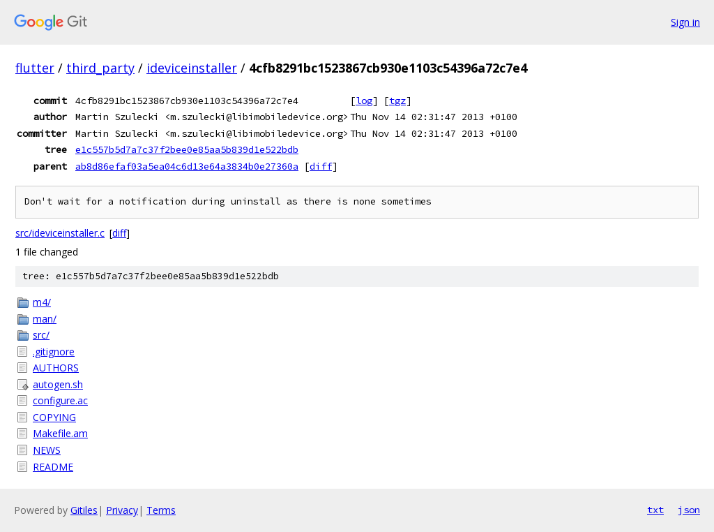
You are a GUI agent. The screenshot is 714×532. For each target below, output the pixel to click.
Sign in (685, 22)
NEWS (47, 450)
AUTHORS (56, 367)
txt (655, 509)
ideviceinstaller (191, 67)
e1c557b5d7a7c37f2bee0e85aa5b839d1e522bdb (186, 149)
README (53, 466)
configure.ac (60, 400)
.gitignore (54, 351)
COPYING (54, 417)
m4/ (42, 302)
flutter (34, 67)
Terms (161, 510)
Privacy (122, 510)
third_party (100, 67)
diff (321, 166)
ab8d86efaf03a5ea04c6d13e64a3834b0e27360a (186, 166)
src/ (41, 334)
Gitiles (84, 510)
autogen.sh (58, 384)
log (364, 100)
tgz (397, 100)
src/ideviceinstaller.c (60, 232)
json (689, 509)
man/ (44, 318)
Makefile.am (60, 433)
